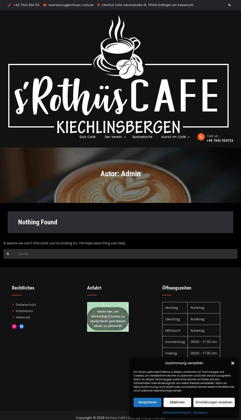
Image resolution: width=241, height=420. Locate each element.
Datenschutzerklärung (177, 412)
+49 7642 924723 (26, 5)
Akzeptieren (147, 402)
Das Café (88, 137)
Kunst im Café (173, 137)
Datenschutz (26, 304)
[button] (233, 363)
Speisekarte (142, 137)
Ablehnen (177, 402)
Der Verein (113, 137)
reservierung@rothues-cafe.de (71, 5)
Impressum (200, 412)
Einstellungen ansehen (214, 402)
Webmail (23, 317)
